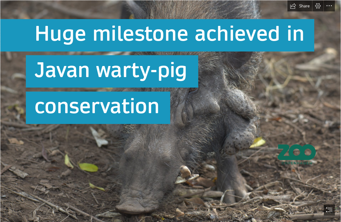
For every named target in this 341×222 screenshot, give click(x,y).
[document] (170, 111)
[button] (299, 5)
